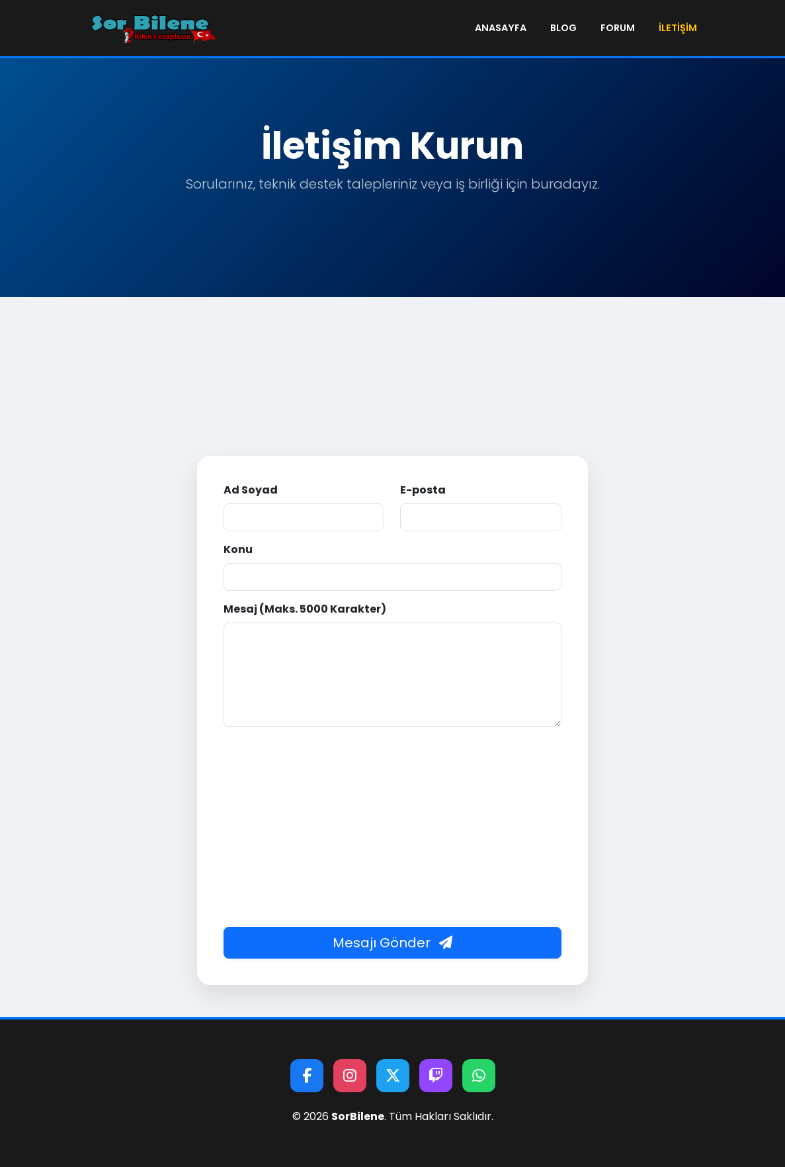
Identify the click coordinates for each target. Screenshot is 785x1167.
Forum (617, 27)
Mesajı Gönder (392, 942)
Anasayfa (500, 27)
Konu (238, 549)
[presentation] (392, 769)
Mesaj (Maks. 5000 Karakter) (305, 609)
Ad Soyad (251, 489)
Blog (563, 27)
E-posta (423, 489)
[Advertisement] (392, 396)
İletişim (678, 27)
